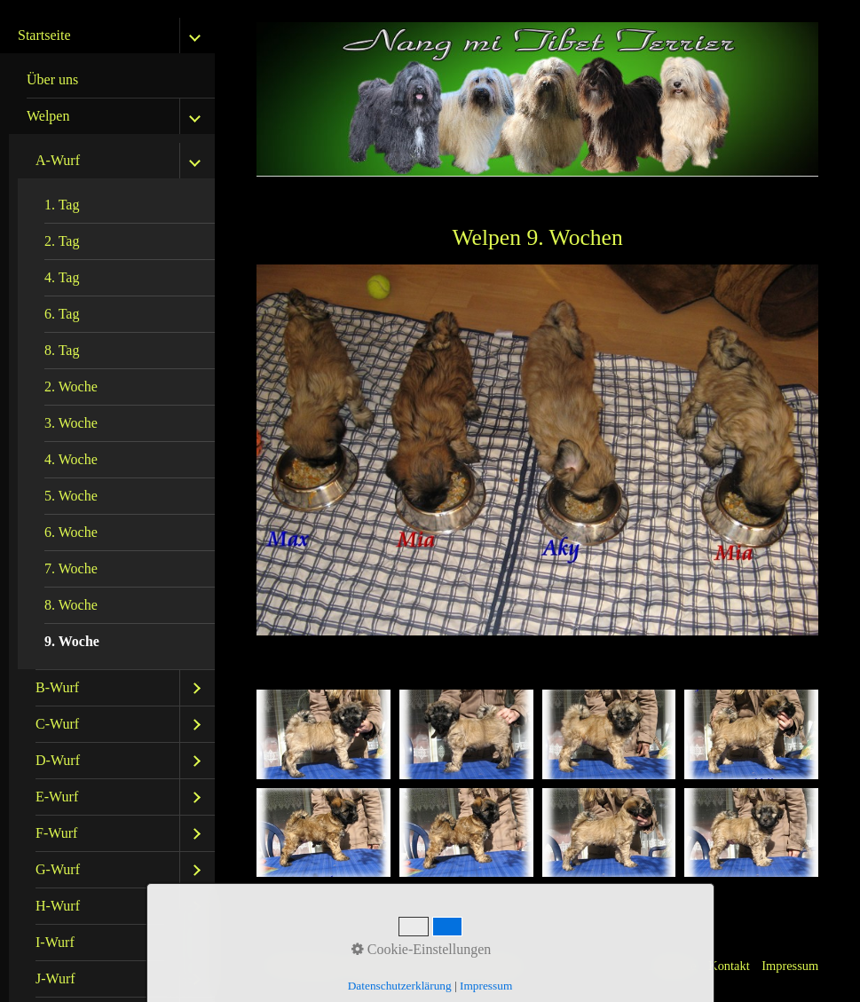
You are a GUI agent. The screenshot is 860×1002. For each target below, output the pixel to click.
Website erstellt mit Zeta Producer (441, 966)
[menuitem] (112, 80)
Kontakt (728, 966)
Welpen (48, 115)
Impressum (789, 966)
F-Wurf (56, 832)
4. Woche (71, 459)
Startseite (44, 35)
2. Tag (61, 241)
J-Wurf (55, 978)
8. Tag (61, 350)
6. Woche (71, 532)
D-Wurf (58, 760)
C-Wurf (57, 723)
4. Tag (61, 277)
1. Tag (61, 204)
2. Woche (71, 386)
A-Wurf (58, 160)
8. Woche (71, 604)
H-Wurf (58, 905)
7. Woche (71, 568)
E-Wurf (57, 796)
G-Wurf (58, 869)
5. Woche (71, 495)
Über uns (52, 79)
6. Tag (61, 313)
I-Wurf (55, 942)
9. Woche (71, 641)
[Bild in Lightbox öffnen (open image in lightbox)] (323, 734)
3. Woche (71, 422)
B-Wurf (57, 687)
